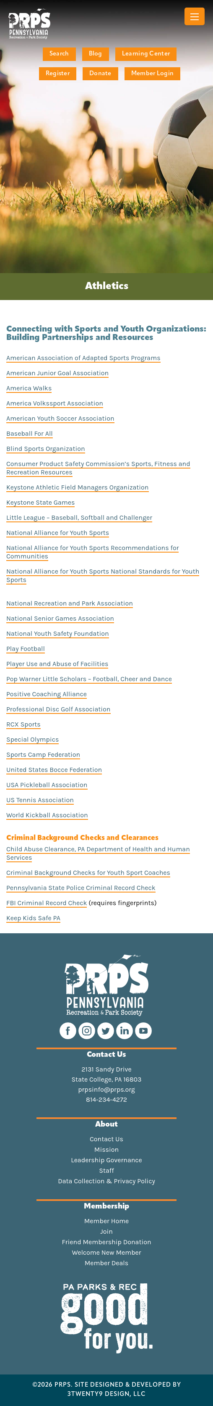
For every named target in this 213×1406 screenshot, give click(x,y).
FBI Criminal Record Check (46, 903)
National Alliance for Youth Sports (57, 533)
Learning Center (146, 54)
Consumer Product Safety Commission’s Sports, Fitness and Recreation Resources (98, 468)
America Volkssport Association (54, 403)
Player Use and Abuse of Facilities (57, 664)
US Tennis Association (40, 800)
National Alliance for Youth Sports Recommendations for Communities (92, 552)
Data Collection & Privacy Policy (106, 1181)
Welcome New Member (106, 1252)
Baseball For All (29, 433)
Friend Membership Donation (106, 1242)
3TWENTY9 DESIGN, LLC (107, 1395)
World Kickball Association (47, 815)
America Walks (29, 388)
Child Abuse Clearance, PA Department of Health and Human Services (98, 853)
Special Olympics (32, 739)
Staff (106, 1170)
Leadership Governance (106, 1160)
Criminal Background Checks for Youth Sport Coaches (88, 873)
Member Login (152, 74)
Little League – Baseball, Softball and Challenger (79, 517)
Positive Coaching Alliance (46, 694)
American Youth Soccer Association (60, 418)
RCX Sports (23, 724)
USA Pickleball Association (47, 785)
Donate (100, 74)
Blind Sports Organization (45, 449)
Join (106, 1231)
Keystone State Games (40, 502)
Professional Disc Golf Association (58, 709)
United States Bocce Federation (54, 770)
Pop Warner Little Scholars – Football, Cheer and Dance (89, 679)
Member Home (106, 1221)
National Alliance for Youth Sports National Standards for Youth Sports (102, 575)
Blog (95, 54)
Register (58, 74)
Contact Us (106, 1139)
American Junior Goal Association (57, 373)
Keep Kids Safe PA (33, 918)
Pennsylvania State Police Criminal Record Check (81, 888)
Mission (106, 1149)
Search (59, 54)
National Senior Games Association (60, 618)
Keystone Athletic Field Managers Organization (77, 487)
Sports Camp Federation (43, 754)
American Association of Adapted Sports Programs (83, 358)
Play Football (25, 649)
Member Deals (107, 1263)
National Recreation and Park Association (69, 603)
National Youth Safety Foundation (57, 633)
